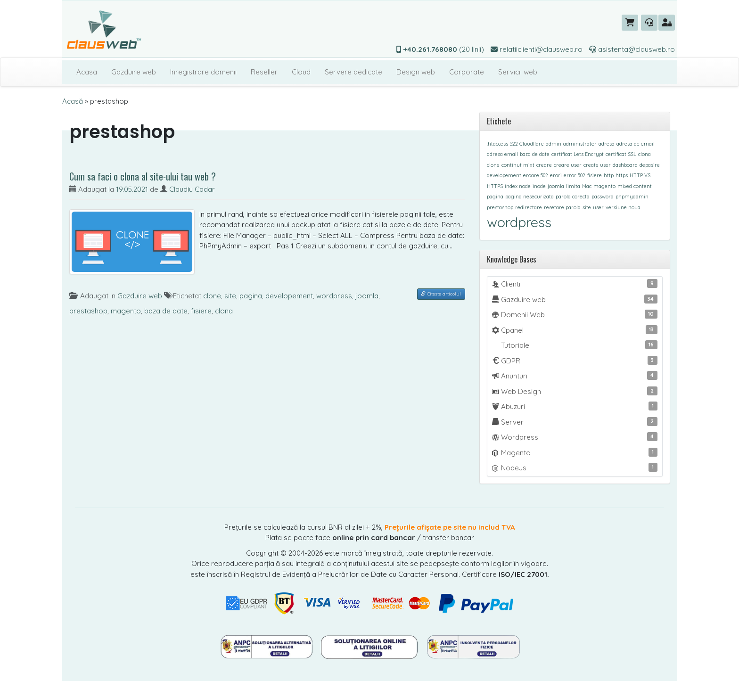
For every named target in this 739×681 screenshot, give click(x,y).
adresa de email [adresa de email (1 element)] (635, 143)
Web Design (574, 391)
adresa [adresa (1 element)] (607, 143)
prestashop (88, 310)
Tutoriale (578, 345)
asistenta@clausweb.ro (632, 49)
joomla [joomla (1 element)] (556, 186)
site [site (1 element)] (587, 207)
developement (289, 295)
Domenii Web (574, 314)
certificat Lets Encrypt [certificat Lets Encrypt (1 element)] (577, 154)
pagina (250, 295)
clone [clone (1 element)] (493, 165)
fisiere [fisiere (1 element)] (594, 175)
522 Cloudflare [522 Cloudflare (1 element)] (527, 143)
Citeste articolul (441, 294)
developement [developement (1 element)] (504, 175)
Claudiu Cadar (192, 189)
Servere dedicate (353, 71)
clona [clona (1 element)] (644, 154)
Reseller (264, 71)
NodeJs (574, 467)
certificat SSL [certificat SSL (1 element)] (621, 154)
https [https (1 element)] (622, 175)
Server (574, 422)
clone (212, 295)
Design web (415, 71)
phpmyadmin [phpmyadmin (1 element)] (632, 196)
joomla (366, 295)
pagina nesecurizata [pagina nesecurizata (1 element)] (529, 196)
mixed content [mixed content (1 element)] (634, 186)
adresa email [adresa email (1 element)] (502, 154)
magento (126, 310)
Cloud (301, 71)
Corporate (466, 71)
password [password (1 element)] (602, 196)
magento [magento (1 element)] (604, 186)
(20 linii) (440, 49)
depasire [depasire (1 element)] (650, 165)
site (230, 295)
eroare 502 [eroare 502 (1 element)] (535, 175)
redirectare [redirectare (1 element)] (528, 207)
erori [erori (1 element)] (556, 175)
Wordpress (574, 437)
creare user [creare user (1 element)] (568, 165)
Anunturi (574, 375)
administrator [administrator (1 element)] (580, 143)
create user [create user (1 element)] (597, 165)
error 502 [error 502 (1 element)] (574, 175)
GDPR (574, 360)
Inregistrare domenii (203, 71)
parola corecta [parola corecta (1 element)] (573, 196)
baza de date (166, 310)
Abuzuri (574, 406)
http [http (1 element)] (609, 175)
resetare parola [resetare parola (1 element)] (562, 207)
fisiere (201, 310)
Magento (574, 452)
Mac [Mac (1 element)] (586, 186)
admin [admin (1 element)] (553, 143)
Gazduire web (133, 71)
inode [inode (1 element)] (539, 186)
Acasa (86, 71)
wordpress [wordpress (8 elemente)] (519, 221)
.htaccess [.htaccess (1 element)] (497, 143)
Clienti (574, 283)
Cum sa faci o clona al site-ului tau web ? (142, 176)
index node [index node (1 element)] (518, 186)
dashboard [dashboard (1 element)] (625, 165)
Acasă (72, 101)
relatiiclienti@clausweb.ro (537, 49)
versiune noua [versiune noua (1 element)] (623, 207)
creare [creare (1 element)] (544, 165)
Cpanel (574, 330)
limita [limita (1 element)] (573, 186)
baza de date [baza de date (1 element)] (535, 154)
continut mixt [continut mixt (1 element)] (517, 165)
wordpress (334, 295)
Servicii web (517, 71)
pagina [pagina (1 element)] (495, 196)
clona (224, 310)
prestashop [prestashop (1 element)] (500, 207)
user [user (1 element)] (598, 207)
